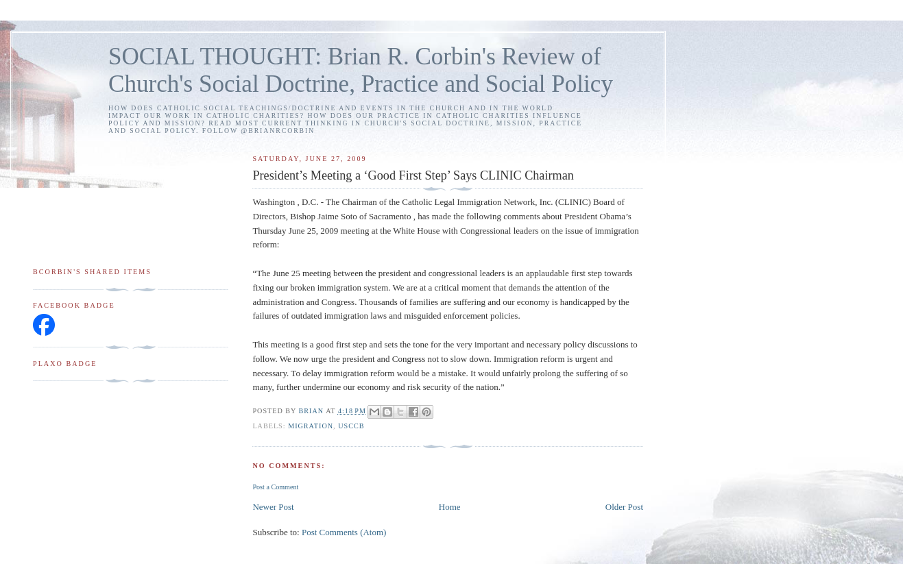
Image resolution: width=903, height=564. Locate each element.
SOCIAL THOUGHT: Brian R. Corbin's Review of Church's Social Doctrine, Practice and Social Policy (360, 70)
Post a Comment (275, 487)
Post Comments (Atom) (344, 532)
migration (310, 426)
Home (450, 507)
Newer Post (272, 507)
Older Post (624, 507)
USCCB (351, 426)
